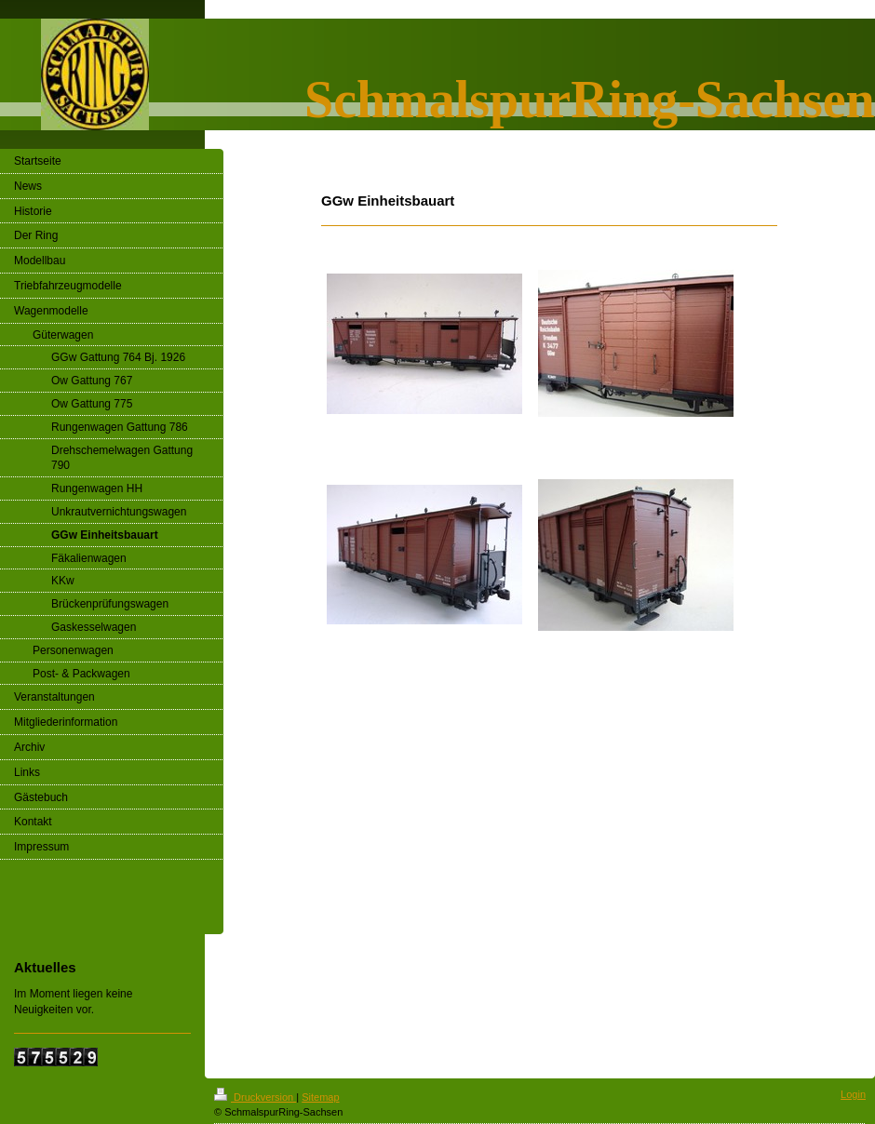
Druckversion (255, 1097)
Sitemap (320, 1097)
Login (853, 1094)
